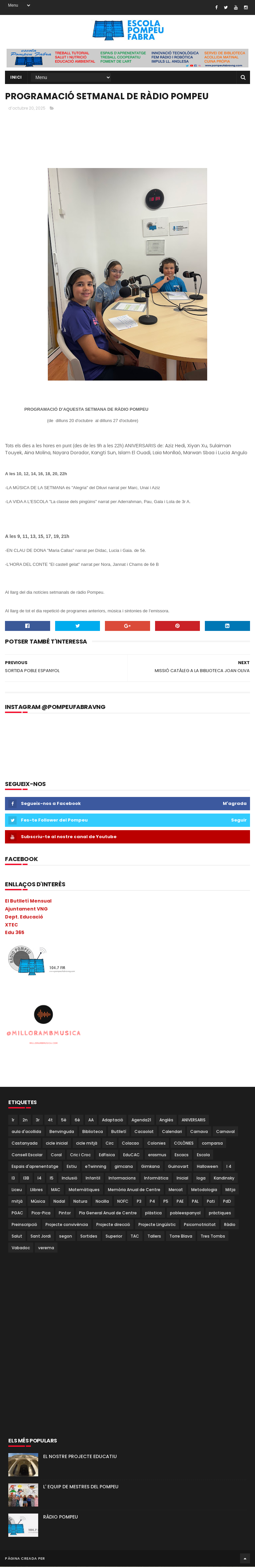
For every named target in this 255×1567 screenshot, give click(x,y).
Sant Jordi (41, 1236)
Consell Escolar (27, 1155)
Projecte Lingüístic (157, 1225)
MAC (55, 1190)
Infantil (93, 1178)
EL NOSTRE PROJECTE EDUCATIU (80, 1456)
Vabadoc (21, 1248)
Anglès (166, 1120)
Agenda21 (141, 1120)
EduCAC (131, 1155)
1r (13, 1120)
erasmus (157, 1155)
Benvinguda (61, 1132)
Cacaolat (144, 1132)
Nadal (59, 1201)
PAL (195, 1201)
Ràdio (229, 1225)
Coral (56, 1155)
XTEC (11, 925)
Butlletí (118, 1132)
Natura (80, 1201)
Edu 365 (14, 932)
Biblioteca (92, 1132)
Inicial (182, 1178)
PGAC (17, 1213)
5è (63, 1120)
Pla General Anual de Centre (108, 1213)
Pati (211, 1201)
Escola (203, 1155)
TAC (134, 1236)
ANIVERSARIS (194, 1120)
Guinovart (178, 1167)
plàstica (153, 1213)
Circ (110, 1143)
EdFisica (107, 1155)
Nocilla (102, 1201)
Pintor (65, 1213)
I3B (26, 1178)
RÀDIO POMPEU (60, 1517)
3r (38, 1120)
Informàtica (156, 1178)
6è (77, 1120)
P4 (152, 1201)
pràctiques (220, 1213)
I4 (40, 1178)
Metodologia (204, 1190)
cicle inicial (57, 1143)
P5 (165, 1201)
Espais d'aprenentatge (35, 1167)
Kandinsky (224, 1178)
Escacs (182, 1155)
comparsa (212, 1143)
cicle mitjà (86, 1143)
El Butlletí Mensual (28, 901)
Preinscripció (24, 1225)
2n (25, 1120)
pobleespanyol (185, 1213)
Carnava (199, 1132)
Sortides (88, 1236)
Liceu (17, 1190)
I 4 (228, 1167)
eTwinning (95, 1167)
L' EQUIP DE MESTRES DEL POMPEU (81, 1487)
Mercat (176, 1190)
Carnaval (225, 1132)
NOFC (122, 1201)
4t (50, 1120)
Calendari (172, 1132)
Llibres (36, 1190)
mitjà (17, 1201)
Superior (114, 1236)
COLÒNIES (184, 1143)
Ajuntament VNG (26, 909)
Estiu (72, 1167)
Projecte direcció (113, 1225)
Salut (17, 1236)
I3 (13, 1178)
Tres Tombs (213, 1236)
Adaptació (112, 1120)
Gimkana (150, 1167)
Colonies (156, 1143)
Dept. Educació (24, 917)
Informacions (122, 1178)
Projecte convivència (66, 1225)
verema (46, 1248)
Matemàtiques (84, 1190)
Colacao (130, 1143)
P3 (139, 1201)
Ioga (201, 1178)
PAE (180, 1201)
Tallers (154, 1236)
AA (91, 1120)
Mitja (230, 1190)
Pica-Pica (41, 1213)
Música (38, 1201)
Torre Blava (180, 1236)
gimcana (124, 1167)
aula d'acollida (26, 1132)
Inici (16, 77)
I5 (51, 1178)
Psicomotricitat (200, 1225)
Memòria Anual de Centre (134, 1190)
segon (65, 1236)
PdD (227, 1201)
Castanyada (25, 1143)
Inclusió (69, 1178)
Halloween (207, 1167)
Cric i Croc (80, 1155)
